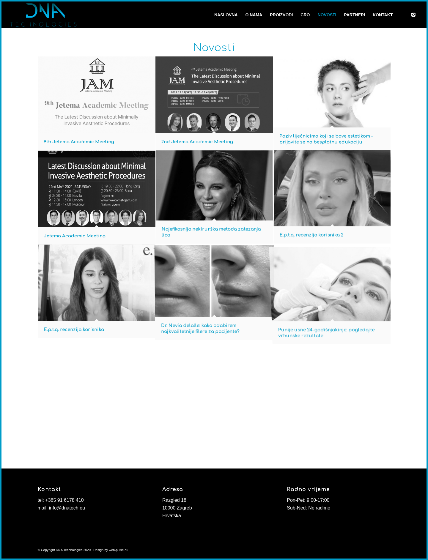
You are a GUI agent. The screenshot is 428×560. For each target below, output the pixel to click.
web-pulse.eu (118, 550)
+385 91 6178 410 (64, 500)
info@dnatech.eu (67, 507)
